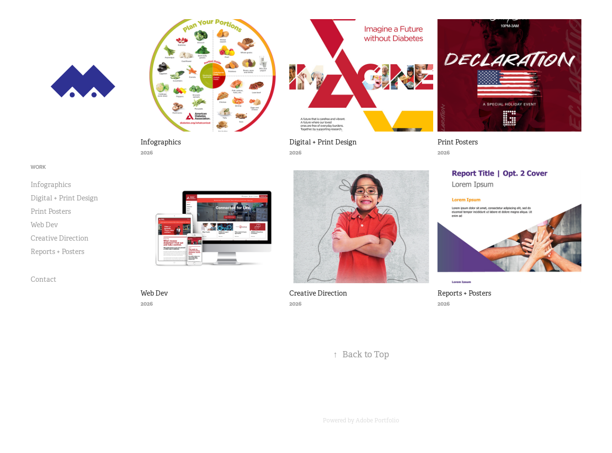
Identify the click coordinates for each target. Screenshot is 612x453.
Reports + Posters (57, 251)
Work (38, 167)
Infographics (51, 184)
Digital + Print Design (64, 198)
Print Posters (51, 211)
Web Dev (44, 225)
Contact (43, 279)
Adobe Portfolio (377, 420)
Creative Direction (59, 238)
